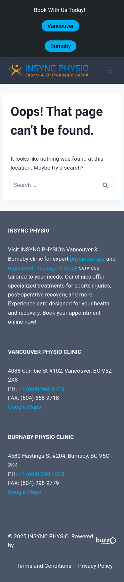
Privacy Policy (95, 565)
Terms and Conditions (44, 565)
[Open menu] (110, 71)
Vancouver (60, 26)
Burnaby (60, 46)
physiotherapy (87, 258)
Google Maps (24, 406)
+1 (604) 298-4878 (41, 474)
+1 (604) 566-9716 (41, 389)
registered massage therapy (42, 267)
